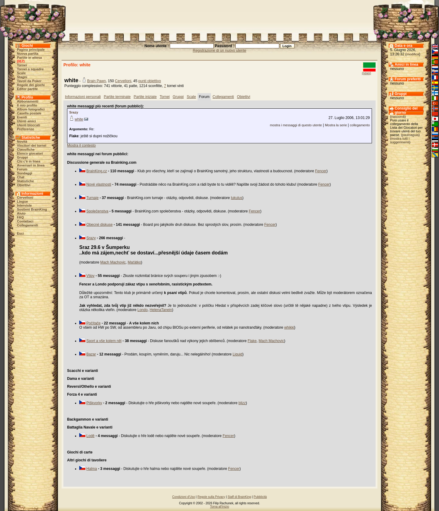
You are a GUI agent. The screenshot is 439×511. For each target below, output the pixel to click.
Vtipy (90, 276)
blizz (242, 403)
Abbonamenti (27, 101)
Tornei (22, 65)
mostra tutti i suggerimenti (400, 140)
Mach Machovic (113, 262)
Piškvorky (94, 403)
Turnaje (92, 198)
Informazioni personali (83, 97)
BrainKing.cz (96, 171)
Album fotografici (31, 109)
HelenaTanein (161, 310)
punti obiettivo (149, 81)
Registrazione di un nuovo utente (219, 50)
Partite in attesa (29, 57)
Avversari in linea (31, 165)
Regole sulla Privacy (211, 497)
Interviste (24, 205)
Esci (20, 233)
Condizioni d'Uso (183, 497)
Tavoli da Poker (29, 81)
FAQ (20, 217)
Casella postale (29, 113)
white (79, 119)
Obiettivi (23, 185)
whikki (289, 327)
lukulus (236, 198)
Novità (22, 141)
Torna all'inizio (219, 506)
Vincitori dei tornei (31, 145)
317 (20, 61)
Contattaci (25, 221)
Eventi (22, 117)
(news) (366, 73)
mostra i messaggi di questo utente (296, 125)
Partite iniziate (145, 97)
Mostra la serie (336, 125)
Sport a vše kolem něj (103, 341)
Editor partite (27, 89)
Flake (252, 341)
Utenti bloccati (28, 125)
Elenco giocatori (30, 153)
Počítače (93, 323)
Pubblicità (260, 497)
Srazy (73, 112)
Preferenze (25, 129)
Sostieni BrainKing (32, 209)
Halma (91, 469)
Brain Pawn (96, 81)
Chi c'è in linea (29, 161)
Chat (20, 177)
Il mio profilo (27, 105)
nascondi (398, 116)
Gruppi (22, 157)
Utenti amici (26, 121)
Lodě (90, 436)
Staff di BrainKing (239, 497)
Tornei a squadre (30, 69)
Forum (22, 169)
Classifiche (26, 149)
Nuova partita (27, 53)
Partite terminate (117, 97)
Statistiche (25, 181)
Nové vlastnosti (98, 184)
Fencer (321, 171)
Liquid (237, 354)
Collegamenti (27, 225)
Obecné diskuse (99, 224)
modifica (413, 54)
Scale (21, 73)
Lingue (22, 201)
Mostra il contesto (81, 145)
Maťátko (134, 262)
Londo (142, 310)
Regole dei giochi (31, 85)
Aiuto (21, 213)
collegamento (360, 125)
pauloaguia (410, 135)
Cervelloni (25, 197)
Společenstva (97, 211)
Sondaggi (24, 173)
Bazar (91, 354)
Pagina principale (31, 49)
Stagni (22, 77)
